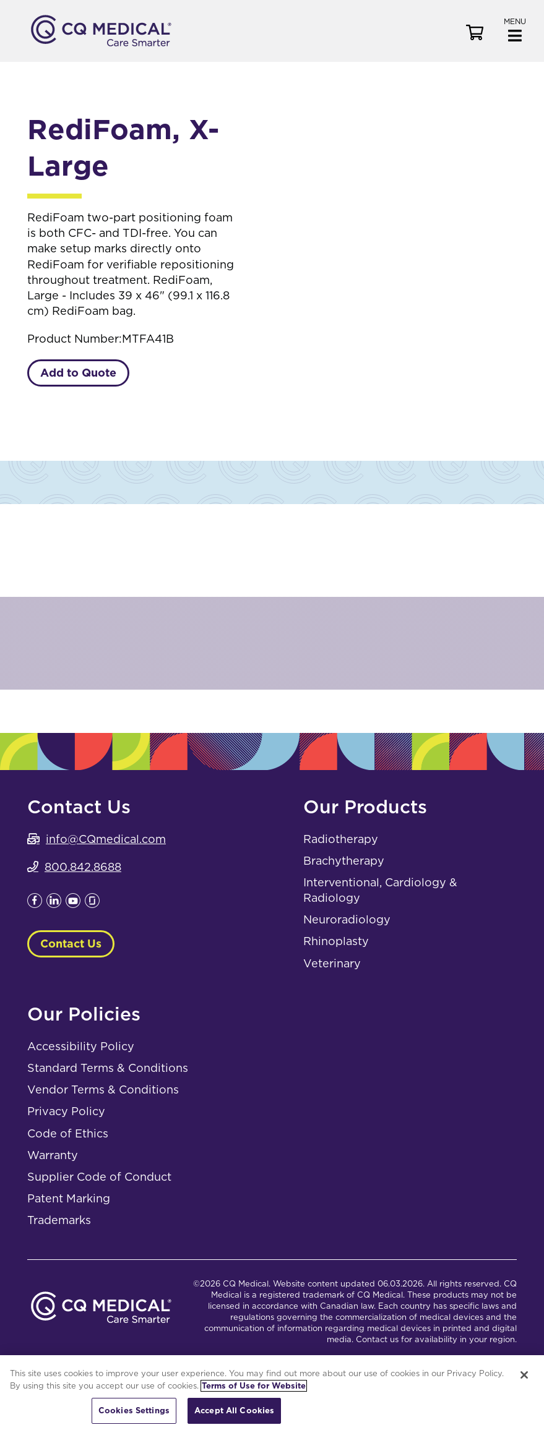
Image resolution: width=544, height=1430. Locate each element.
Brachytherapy (343, 860)
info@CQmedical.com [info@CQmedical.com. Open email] (106, 839)
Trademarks (59, 1220)
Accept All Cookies (234, 1410)
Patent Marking (68, 1198)
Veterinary (332, 963)
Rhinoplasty (336, 941)
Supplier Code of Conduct (99, 1176)
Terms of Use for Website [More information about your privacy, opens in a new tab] (254, 1385)
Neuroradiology (347, 919)
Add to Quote (78, 372)
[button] (515, 28)
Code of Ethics (67, 1133)
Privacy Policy (66, 1111)
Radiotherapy (340, 839)
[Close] (524, 1375)
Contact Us (70, 943)
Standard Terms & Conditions (107, 1067)
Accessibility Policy (80, 1046)
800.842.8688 (83, 866)
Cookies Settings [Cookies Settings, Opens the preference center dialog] (134, 1410)
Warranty (52, 1155)
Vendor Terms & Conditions (103, 1089)
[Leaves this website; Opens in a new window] (34, 903)
